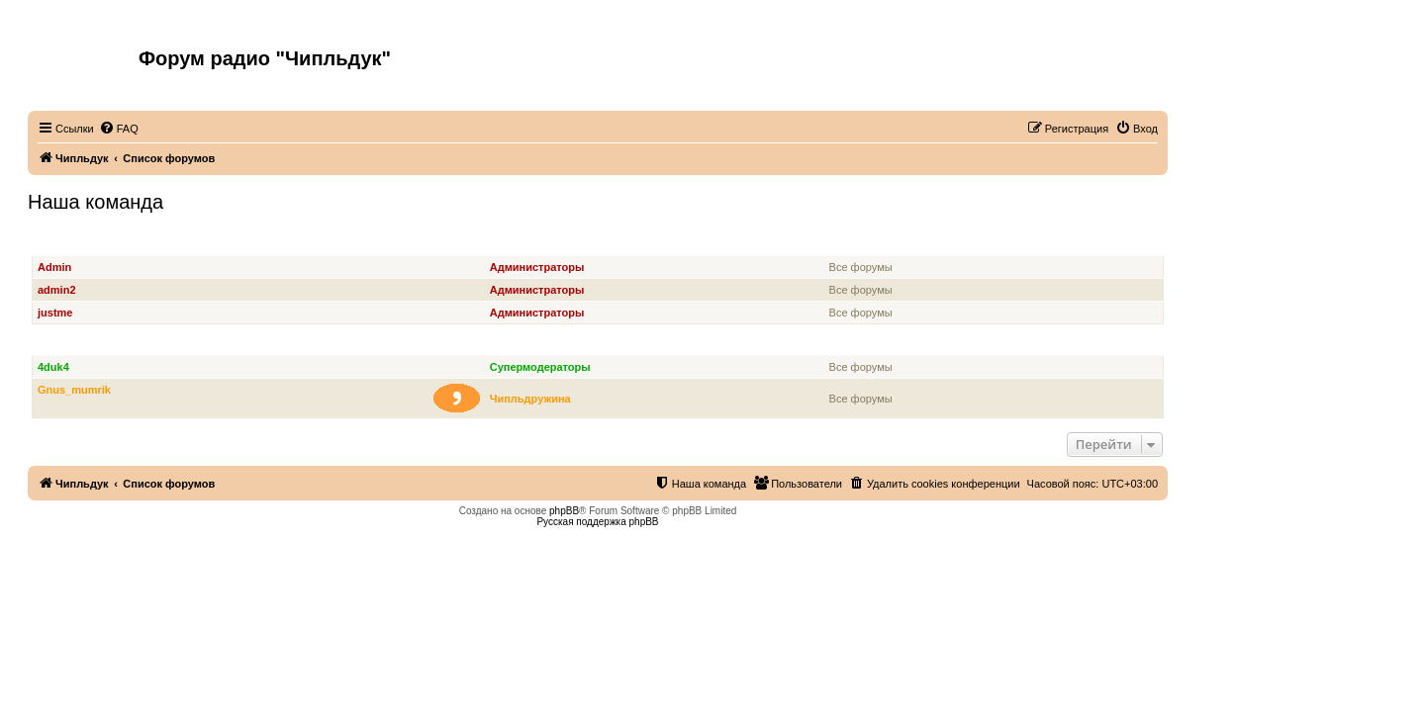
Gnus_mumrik (74, 390)
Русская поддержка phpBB (597, 521)
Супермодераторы (87, 344)
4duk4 (53, 367)
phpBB (564, 510)
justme (55, 312)
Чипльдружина (530, 398)
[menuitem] (119, 128)
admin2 (57, 290)
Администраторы (84, 244)
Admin (54, 267)
